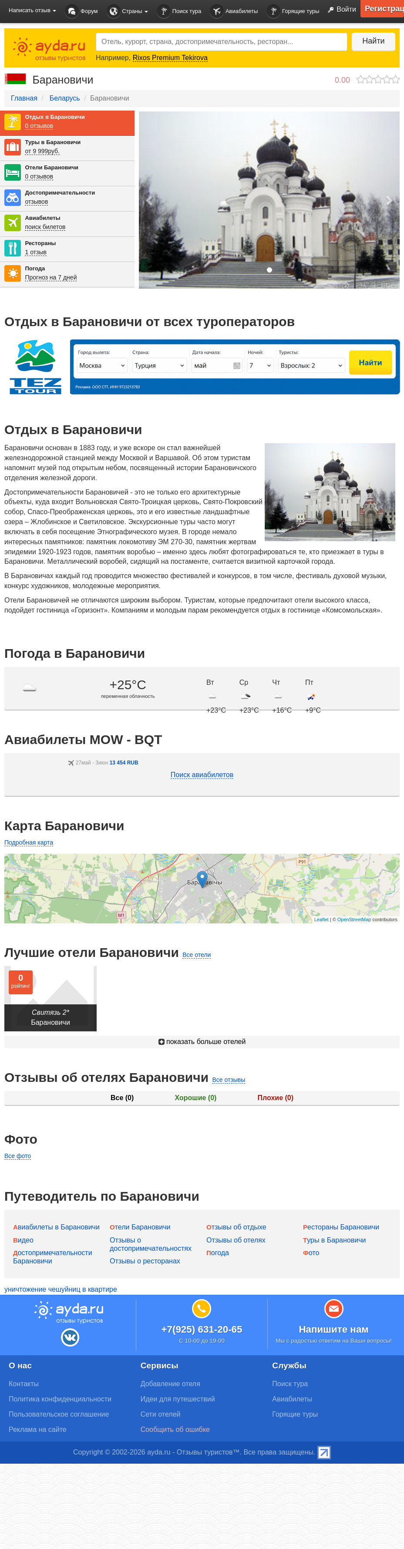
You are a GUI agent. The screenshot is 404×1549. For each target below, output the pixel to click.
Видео (23, 1240)
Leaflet (321, 919)
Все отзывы (228, 1079)
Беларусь (65, 98)
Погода (35, 268)
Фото (311, 1252)
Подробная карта (28, 842)
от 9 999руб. (42, 151)
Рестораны (40, 243)
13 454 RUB (124, 763)
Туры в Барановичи (53, 142)
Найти (373, 41)
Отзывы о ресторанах (145, 1261)
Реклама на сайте (38, 1429)
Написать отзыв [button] (32, 10)
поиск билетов (45, 226)
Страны (127, 11)
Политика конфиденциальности (60, 1399)
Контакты (24, 1383)
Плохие (275, 1097)
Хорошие (196, 1097)
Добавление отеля (170, 1383)
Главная (24, 98)
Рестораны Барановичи (341, 1227)
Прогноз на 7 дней (51, 277)
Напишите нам (334, 1329)
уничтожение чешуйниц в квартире (60, 1289)
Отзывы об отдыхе (236, 1227)
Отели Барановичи (51, 167)
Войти (340, 10)
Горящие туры (292, 11)
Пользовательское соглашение (59, 1414)
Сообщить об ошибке (175, 1429)
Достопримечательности (60, 192)
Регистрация (384, 8)
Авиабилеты (234, 11)
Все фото (17, 1155)
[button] (150, 200)
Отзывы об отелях (236, 1240)
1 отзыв (36, 252)
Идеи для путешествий (178, 1399)
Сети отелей (161, 1414)
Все (122, 1097)
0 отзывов (39, 125)
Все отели (196, 954)
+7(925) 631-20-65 (201, 1329)
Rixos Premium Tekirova (170, 57)
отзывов (36, 201)
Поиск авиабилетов (202, 774)
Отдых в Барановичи (54, 117)
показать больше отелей (202, 1041)
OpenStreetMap (354, 919)
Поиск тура (179, 11)
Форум (81, 11)
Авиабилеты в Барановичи (56, 1227)
